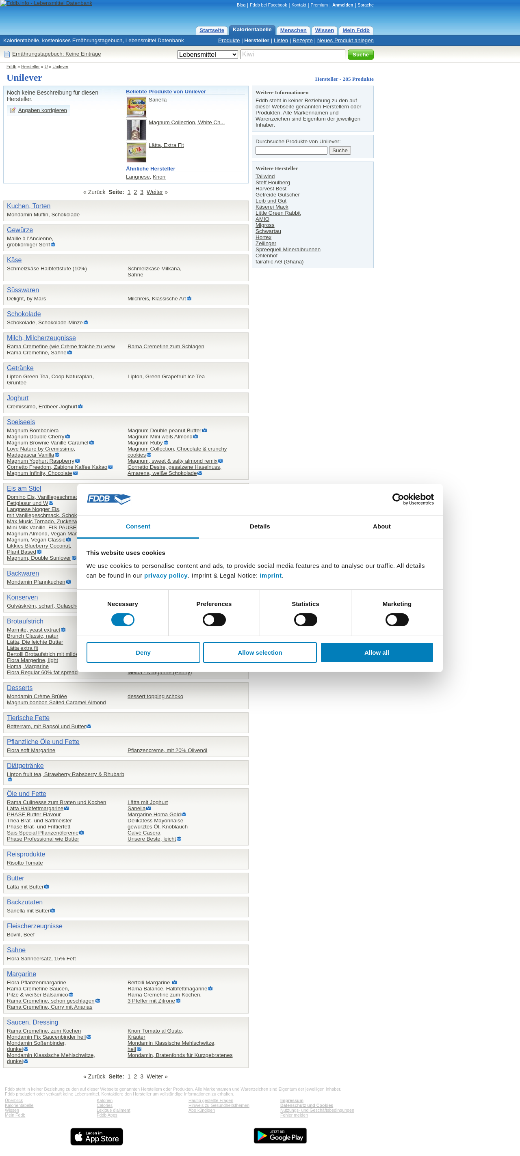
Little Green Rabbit (278, 213)
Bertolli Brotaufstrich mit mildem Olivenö (55, 654)
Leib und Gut (271, 201)
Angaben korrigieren (42, 110)
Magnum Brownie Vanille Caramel (48, 443)
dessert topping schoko (155, 696)
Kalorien (105, 1100)
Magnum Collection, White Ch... (187, 122)
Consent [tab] (138, 526)
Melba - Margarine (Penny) (160, 672)
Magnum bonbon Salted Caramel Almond (56, 702)
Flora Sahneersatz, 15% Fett (41, 958)
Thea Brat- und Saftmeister (39, 820)
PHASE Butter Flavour (34, 814)
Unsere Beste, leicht (152, 839)
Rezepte (302, 40)
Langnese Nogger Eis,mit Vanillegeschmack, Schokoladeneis (53, 512)
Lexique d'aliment (113, 1110)
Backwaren (23, 573)
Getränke (20, 367)
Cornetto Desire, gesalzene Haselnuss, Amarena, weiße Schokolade (174, 470)
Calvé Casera (144, 833)
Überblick (14, 1100)
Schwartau (268, 231)
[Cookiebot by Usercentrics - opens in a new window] (398, 499)
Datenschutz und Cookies (306, 1105)
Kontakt (298, 4)
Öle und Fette (26, 793)
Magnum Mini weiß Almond (160, 437)
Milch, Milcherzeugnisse (41, 337)
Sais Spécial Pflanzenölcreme (42, 833)
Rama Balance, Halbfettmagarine (167, 989)
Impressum (291, 1100)
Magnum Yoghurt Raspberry (40, 461)
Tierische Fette (28, 717)
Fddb (11, 66)
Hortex (263, 237)
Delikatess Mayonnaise (155, 820)
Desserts (19, 687)
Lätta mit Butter (25, 887)
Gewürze (20, 229)
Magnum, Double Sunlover (39, 558)
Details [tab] (260, 526)
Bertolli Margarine (149, 982)
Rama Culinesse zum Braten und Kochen (56, 802)
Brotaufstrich (25, 621)
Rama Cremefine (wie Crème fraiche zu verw (61, 346)
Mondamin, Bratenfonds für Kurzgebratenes (180, 1055)
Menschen (293, 30)
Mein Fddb (356, 30)
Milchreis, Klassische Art (157, 298)
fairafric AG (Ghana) (280, 262)
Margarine (21, 974)
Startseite (211, 30)
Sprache (366, 4)
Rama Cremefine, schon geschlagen (51, 1001)
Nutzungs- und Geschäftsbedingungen (317, 1110)
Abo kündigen (201, 1110)
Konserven (22, 597)
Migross (265, 225)
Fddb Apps (107, 1115)
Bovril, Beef (21, 935)
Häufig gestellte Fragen (210, 1100)
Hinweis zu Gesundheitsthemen (218, 1105)
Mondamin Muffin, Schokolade (43, 214)
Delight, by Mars (26, 298)
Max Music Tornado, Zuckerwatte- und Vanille (61, 521)
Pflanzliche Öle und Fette (43, 741)
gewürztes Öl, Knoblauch (158, 827)
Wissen (324, 30)
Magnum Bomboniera (32, 430)
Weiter (155, 192)
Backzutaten (25, 902)
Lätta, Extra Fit (166, 145)
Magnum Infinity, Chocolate (39, 473)
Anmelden (342, 4)
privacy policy (166, 575)
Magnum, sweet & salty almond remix (172, 461)
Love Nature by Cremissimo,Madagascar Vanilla (41, 452)
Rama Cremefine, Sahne (37, 352)
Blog (241, 4)
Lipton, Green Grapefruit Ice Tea (166, 376)
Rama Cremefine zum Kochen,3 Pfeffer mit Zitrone (165, 998)
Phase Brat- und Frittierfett (38, 827)
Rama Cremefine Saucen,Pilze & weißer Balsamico (38, 992)
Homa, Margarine (28, 666)
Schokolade (24, 314)
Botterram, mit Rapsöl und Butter (46, 726)
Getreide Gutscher (278, 195)
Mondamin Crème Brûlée (37, 696)
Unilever (60, 66)
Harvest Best (271, 188)
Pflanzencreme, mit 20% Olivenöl (167, 750)
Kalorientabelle (252, 29)
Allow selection (260, 652)
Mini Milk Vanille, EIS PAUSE (41, 527)
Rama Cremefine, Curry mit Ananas (49, 1007)
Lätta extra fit (22, 648)
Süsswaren (23, 290)
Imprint (271, 575)
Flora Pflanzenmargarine (36, 982)
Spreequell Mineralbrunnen (288, 249)
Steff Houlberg (273, 182)
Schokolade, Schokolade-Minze (45, 322)
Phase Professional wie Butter (43, 839)
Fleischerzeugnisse (35, 926)
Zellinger (266, 243)
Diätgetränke (25, 765)
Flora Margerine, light (32, 660)
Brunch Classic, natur (32, 636)
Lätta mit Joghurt (148, 802)
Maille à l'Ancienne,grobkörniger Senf (30, 241)
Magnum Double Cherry (36, 437)
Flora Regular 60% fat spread (42, 672)
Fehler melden (294, 1115)
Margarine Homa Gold (154, 814)
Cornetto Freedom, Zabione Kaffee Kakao (57, 467)
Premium (319, 4)
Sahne (16, 950)
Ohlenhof (266, 255)
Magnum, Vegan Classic (36, 540)
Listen (281, 40)
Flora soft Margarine (31, 750)
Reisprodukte (26, 854)
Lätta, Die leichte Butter (35, 642)
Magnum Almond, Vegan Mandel (46, 534)
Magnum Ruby (145, 443)
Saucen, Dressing (32, 1022)
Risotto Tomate (25, 863)
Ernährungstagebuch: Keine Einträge (56, 54)
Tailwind (265, 176)
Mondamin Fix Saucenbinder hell (46, 1037)
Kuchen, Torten (28, 206)
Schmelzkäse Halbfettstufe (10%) (47, 268)
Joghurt (17, 398)
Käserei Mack (272, 207)
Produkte (229, 40)
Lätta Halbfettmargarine (35, 808)
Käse (14, 260)
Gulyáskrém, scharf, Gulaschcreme (49, 606)
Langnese (138, 177)
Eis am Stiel (24, 488)
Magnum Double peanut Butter (165, 430)
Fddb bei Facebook (268, 4)
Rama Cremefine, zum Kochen (44, 1031)
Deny (143, 652)
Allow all (376, 652)
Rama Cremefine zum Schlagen (166, 346)
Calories (105, 1105)
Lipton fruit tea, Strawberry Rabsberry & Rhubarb (65, 774)
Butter (15, 878)
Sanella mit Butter (28, 911)
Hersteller (256, 40)
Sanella (158, 100)
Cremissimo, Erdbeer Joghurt (42, 406)
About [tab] (382, 526)
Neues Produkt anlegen (345, 40)
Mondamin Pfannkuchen (36, 582)
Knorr (159, 177)
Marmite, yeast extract (33, 630)
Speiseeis (21, 421)
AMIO (262, 219)
